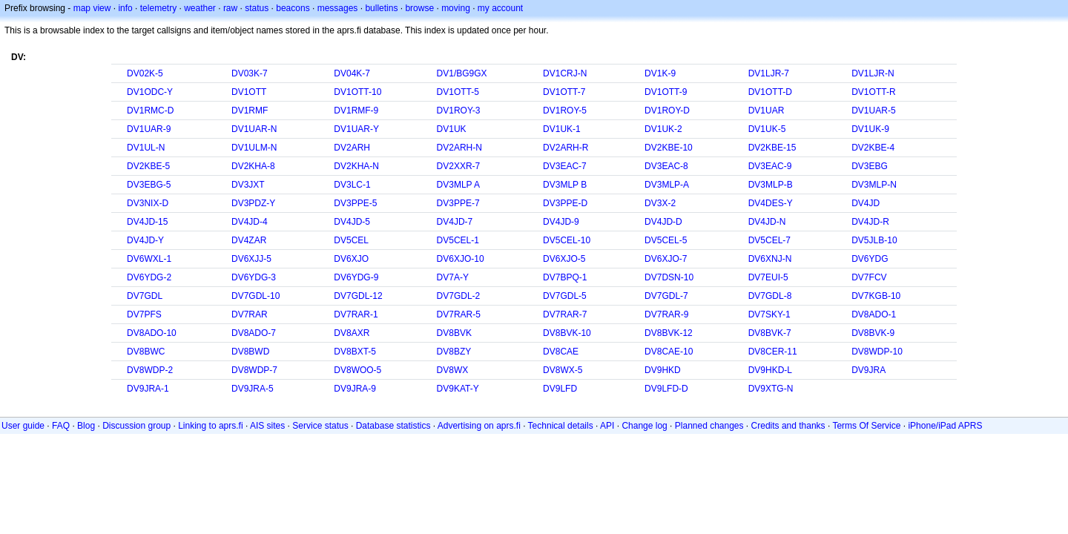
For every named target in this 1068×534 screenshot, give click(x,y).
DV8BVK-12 (669, 333)
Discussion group (136, 426)
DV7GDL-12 (358, 296)
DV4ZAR (248, 240)
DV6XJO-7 (666, 259)
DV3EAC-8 (666, 166)
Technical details (560, 426)
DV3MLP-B (770, 184)
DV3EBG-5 (149, 184)
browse (419, 8)
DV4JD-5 (352, 222)
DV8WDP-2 (150, 370)
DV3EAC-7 (565, 166)
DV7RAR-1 (356, 314)
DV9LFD (560, 388)
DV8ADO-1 (873, 314)
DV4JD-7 (455, 222)
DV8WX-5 (562, 370)
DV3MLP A (458, 184)
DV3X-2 (660, 203)
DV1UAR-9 (149, 129)
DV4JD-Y (145, 240)
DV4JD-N (767, 222)
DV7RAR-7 (565, 314)
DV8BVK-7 (769, 333)
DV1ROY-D (667, 110)
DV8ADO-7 (253, 333)
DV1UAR (766, 110)
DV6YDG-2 (149, 277)
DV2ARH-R (565, 147)
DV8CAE (560, 351)
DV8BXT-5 (355, 351)
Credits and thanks (788, 426)
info (125, 8)
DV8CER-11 (772, 351)
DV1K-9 (660, 73)
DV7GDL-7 (666, 296)
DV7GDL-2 (459, 296)
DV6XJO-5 (564, 259)
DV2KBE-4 (872, 147)
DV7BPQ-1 (565, 277)
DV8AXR (351, 333)
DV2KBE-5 (148, 166)
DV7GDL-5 (565, 296)
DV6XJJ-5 (251, 259)
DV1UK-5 (767, 129)
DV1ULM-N (254, 147)
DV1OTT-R (873, 92)
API (607, 426)
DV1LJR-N (872, 73)
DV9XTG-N (771, 388)
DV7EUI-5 (768, 277)
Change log (644, 426)
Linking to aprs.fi (210, 426)
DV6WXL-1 (149, 259)
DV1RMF (249, 110)
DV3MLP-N (874, 184)
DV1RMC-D (150, 110)
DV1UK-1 (562, 129)
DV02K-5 (145, 73)
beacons (292, 8)
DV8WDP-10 (877, 351)
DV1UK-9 (870, 129)
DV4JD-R (870, 222)
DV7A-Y (453, 277)
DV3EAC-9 (770, 166)
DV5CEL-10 (566, 240)
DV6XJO (351, 259)
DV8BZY (454, 351)
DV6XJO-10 (460, 259)
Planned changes (709, 426)
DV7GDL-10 (255, 296)
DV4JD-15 (147, 222)
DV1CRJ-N (565, 73)
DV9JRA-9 (355, 388)
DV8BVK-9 (872, 333)
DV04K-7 (352, 73)
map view (92, 8)
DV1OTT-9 (666, 92)
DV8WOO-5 (357, 370)
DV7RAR (249, 314)
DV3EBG (869, 166)
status (256, 8)
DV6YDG (869, 259)
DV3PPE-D (565, 203)
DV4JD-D (663, 222)
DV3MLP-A (667, 184)
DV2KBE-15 (772, 147)
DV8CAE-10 (669, 351)
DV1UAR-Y (356, 129)
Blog (86, 426)
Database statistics (393, 426)
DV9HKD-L (770, 370)
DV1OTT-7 (564, 92)
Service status (320, 426)
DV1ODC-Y (150, 92)
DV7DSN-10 (669, 277)
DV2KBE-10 (669, 147)
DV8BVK (454, 333)
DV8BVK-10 (567, 333)
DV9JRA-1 (148, 388)
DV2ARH (352, 147)
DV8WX (453, 370)
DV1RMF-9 (356, 110)
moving (455, 8)
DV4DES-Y (770, 203)
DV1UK (452, 129)
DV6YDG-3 (253, 277)
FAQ (61, 426)
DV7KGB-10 (875, 296)
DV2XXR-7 (459, 166)
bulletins (381, 8)
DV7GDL (144, 296)
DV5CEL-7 (769, 240)
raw (230, 8)
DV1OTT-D (770, 92)
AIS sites (267, 426)
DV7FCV (868, 277)
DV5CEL (351, 240)
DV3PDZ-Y (253, 203)
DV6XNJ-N (770, 259)
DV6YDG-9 (356, 277)
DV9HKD (663, 370)
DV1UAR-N (254, 129)
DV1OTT (248, 92)
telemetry (158, 8)
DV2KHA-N (356, 166)
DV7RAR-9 (666, 314)
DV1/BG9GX (462, 73)
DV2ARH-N (459, 147)
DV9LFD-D (666, 388)
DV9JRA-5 (252, 388)
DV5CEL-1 (458, 240)
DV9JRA (868, 370)
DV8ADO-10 (152, 333)
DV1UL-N (146, 147)
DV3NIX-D (147, 203)
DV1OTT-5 (458, 92)
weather (200, 8)
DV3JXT (248, 184)
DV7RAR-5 (459, 314)
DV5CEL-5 (666, 240)
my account (500, 8)
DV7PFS (144, 314)
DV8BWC (146, 351)
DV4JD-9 (561, 222)
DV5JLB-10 (874, 240)
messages (337, 8)
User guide (22, 426)
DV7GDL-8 (770, 296)
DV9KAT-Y (458, 388)
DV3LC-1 (352, 184)
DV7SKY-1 (769, 314)
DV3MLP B (565, 184)
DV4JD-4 (249, 222)
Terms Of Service (866, 426)
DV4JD (865, 203)
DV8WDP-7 (254, 370)
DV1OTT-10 (357, 92)
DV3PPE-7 (458, 203)
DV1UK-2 (663, 129)
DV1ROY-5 (565, 110)
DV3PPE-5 (355, 203)
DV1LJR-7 (768, 73)
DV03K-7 (249, 73)
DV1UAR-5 (873, 110)
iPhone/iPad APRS (945, 426)
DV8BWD (250, 351)
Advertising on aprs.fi (479, 426)
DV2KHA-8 (253, 166)
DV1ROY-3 (459, 110)
